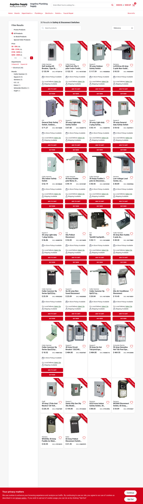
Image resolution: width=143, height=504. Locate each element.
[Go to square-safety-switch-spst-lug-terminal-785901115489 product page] (51, 237)
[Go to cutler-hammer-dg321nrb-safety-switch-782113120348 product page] (75, 69)
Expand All (24, 64)
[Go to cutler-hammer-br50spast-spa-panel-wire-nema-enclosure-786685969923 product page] (51, 69)
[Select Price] (31, 57)
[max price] (25, 57)
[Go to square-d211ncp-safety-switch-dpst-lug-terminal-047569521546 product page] (123, 125)
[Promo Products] (12, 29)
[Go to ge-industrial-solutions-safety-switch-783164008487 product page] (51, 125)
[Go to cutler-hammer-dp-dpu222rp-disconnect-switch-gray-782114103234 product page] (51, 350)
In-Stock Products (20, 36)
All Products (18, 33)
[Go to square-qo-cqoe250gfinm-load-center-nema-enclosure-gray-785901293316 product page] (99, 350)
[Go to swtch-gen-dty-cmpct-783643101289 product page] (51, 395)
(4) (16, 82)
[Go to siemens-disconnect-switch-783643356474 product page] (123, 395)
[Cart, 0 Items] (133, 5)
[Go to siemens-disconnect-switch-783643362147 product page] (51, 431)
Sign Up (128, 5)
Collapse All (15, 64)
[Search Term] (83, 5)
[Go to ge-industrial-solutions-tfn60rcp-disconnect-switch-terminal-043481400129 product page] (123, 293)
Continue (130, 493)
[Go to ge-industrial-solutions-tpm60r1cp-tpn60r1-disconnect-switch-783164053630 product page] (99, 237)
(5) (18, 80)
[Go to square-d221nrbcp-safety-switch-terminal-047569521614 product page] (99, 69)
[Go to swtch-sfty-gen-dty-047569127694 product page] (75, 395)
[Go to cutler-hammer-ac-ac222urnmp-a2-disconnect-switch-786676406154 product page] (123, 237)
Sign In (119, 5)
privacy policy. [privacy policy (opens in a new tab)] (21, 498)
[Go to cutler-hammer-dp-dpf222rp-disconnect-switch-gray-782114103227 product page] (51, 293)
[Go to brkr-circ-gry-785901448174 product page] (75, 350)
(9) (20, 74)
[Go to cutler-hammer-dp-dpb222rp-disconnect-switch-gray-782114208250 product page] (75, 181)
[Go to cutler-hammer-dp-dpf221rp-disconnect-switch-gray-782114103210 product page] (99, 293)
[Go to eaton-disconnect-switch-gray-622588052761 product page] (75, 431)
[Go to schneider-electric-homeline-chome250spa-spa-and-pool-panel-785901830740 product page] (123, 350)
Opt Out (130, 499)
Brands (17, 13)
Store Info (131, 13)
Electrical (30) (18, 68)
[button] (58, 13)
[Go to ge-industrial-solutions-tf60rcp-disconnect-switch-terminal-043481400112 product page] (75, 237)
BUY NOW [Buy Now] (52, 94)
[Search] (112, 5)
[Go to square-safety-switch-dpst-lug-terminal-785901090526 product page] (99, 125)
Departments (26, 13)
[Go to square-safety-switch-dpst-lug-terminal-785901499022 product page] (75, 125)
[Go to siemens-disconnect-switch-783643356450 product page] (123, 181)
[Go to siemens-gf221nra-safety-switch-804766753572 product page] (99, 395)
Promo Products (19, 29)
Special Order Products (22, 39)
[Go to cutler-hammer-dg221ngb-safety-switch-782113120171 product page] (51, 181)
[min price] (15, 57)
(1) (17, 85)
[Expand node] (12, 67)
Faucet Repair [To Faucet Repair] (68, 13)
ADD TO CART (52, 89)
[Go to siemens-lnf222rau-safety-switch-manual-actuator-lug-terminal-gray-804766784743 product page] (123, 69)
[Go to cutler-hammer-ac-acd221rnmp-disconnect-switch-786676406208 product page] (99, 181)
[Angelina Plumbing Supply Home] (18, 5)
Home (10, 13)
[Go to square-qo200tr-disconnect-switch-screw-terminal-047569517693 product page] (75, 293)
